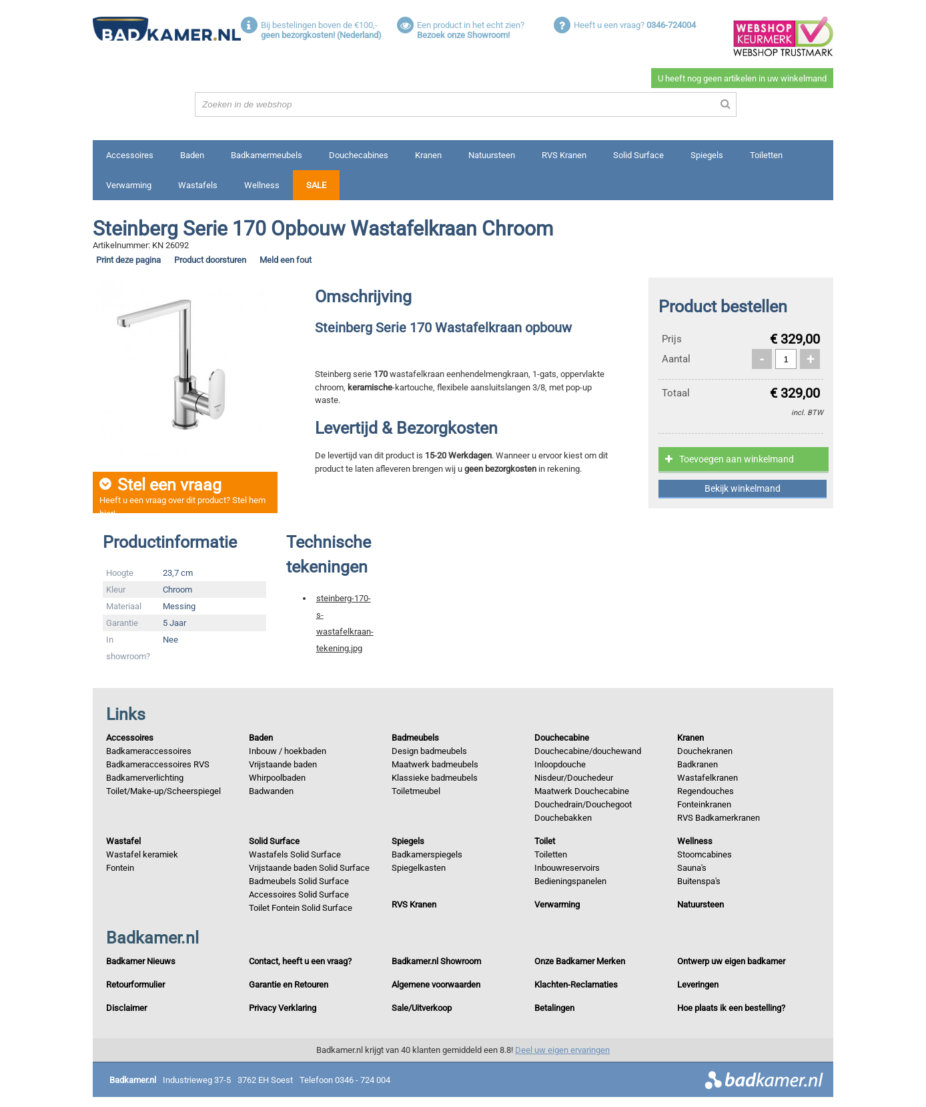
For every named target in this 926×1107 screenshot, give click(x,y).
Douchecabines (358, 155)
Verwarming (128, 185)
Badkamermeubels (266, 155)
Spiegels (706, 155)
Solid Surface (638, 155)
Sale (316, 185)
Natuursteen (491, 155)
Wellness (262, 185)
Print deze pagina (128, 260)
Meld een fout (286, 260)
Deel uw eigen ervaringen (562, 1050)
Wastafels (197, 185)
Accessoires (129, 155)
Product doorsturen (210, 260)
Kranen (428, 155)
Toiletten (766, 155)
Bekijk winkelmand (743, 488)
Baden (192, 155)
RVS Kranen (564, 155)
